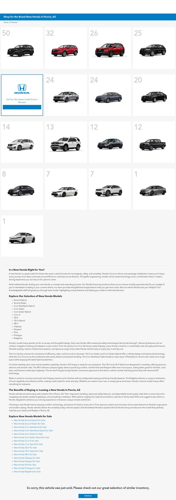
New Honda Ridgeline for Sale (27, 472)
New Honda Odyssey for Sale (27, 458)
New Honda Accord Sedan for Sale (29, 424)
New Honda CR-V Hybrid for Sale (28, 451)
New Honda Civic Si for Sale (26, 441)
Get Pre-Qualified (22, 107)
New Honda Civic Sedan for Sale (28, 434)
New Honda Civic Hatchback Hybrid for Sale (33, 431)
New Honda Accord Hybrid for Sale (29, 420)
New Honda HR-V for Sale (25, 455)
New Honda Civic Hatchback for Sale (30, 427)
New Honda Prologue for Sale (27, 468)
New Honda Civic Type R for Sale (28, 444)
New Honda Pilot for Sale (25, 465)
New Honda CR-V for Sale (25, 448)
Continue (88, 496)
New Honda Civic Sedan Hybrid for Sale (31, 438)
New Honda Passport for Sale (27, 461)
